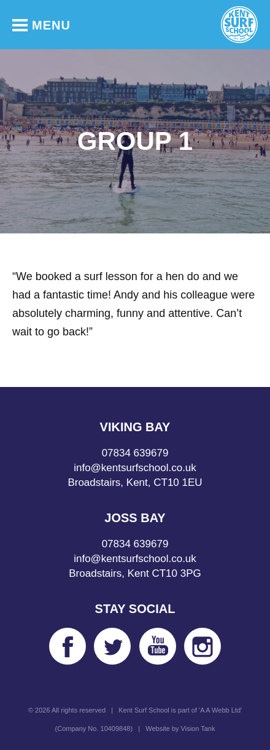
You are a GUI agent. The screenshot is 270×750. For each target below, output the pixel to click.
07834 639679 (135, 453)
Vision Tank (198, 728)
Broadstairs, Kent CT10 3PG (135, 573)
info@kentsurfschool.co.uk (135, 468)
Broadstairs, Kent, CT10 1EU (135, 482)
